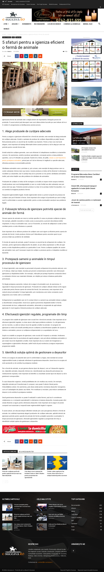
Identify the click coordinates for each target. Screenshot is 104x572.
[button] (99, 24)
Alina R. (75, 143)
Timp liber (18, 37)
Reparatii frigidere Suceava (68, 570)
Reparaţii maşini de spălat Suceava (88, 570)
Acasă (4, 34)
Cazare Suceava (31, 4)
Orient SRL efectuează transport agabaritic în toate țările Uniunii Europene (84, 188)
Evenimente (26, 24)
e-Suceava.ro (75, 205)
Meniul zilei (87, 24)
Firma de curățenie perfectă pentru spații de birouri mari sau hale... (23, 516)
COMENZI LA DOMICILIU (72, 24)
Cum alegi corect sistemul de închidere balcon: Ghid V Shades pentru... (23, 526)
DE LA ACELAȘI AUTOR (26, 451)
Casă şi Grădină (12, 34)
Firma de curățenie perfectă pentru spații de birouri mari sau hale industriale (11, 473)
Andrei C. (74, 179)
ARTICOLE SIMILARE (9, 451)
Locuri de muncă (54, 24)
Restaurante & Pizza (64, 4)
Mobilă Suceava (53, 4)
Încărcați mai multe (86, 210)
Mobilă (6, 29)
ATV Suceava (5, 4)
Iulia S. (9, 51)
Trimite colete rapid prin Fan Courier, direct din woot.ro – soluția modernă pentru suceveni (57, 473)
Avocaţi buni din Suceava (18, 4)
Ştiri (6, 24)
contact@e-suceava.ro (45, 562)
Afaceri (15, 24)
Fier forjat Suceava (42, 4)
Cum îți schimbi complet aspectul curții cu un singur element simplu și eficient (91, 158)
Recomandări (39, 24)
